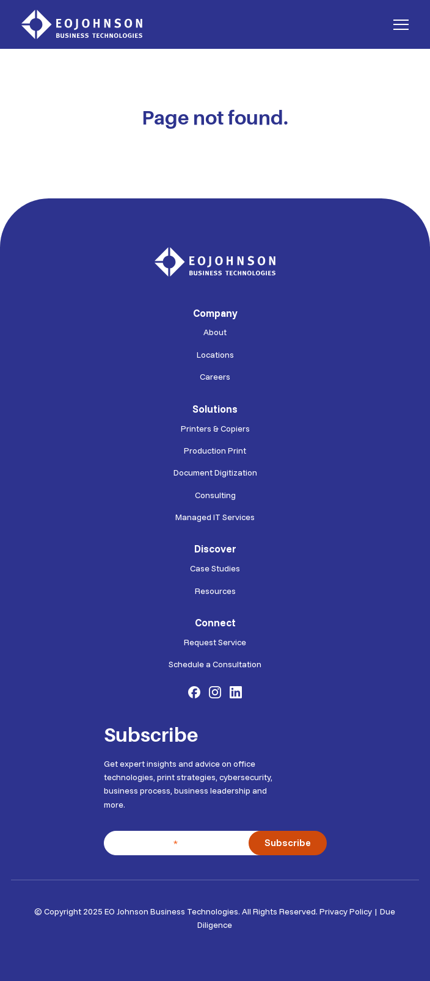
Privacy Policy (345, 908)
